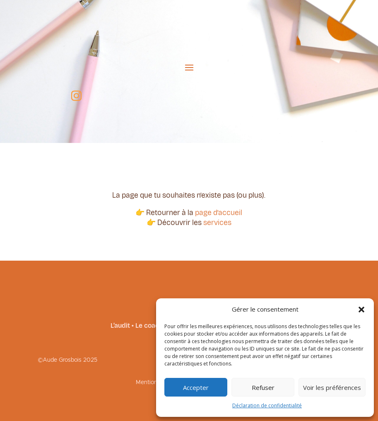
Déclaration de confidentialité (267, 405)
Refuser (263, 387)
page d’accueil (218, 212)
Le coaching (153, 325)
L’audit (120, 325)
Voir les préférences (332, 387)
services (217, 222)
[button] (361, 309)
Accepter (196, 387)
